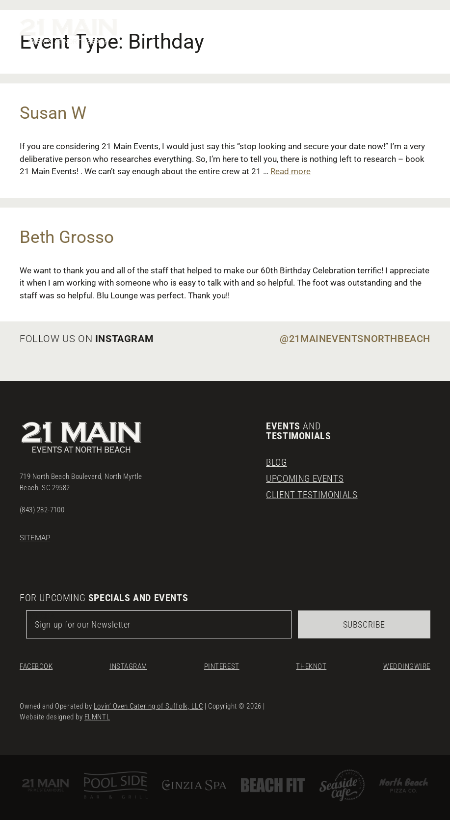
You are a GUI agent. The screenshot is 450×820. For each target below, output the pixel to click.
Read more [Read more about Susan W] (290, 171)
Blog (277, 459)
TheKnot (311, 663)
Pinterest (221, 663)
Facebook (36, 663)
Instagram (128, 663)
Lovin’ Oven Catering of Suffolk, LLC (148, 702)
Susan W (53, 113)
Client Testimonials (313, 492)
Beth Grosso (67, 237)
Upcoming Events (306, 475)
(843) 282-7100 (42, 506)
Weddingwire (406, 663)
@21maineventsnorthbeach (355, 338)
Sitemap (35, 534)
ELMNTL (97, 713)
